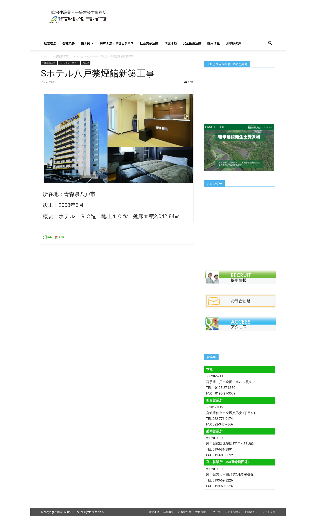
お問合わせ (251, 512)
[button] (270, 44)
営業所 (211, 357)
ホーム (45, 56)
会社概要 (68, 43)
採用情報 (213, 43)
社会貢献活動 (149, 43)
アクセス (215, 512)
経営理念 (50, 43)
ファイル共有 (233, 512)
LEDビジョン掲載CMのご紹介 (227, 64)
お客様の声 (233, 43)
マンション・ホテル (85, 56)
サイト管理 (268, 512)
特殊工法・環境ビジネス (117, 43)
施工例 (87, 43)
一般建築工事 (61, 56)
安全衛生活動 (192, 43)
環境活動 (170, 43)
